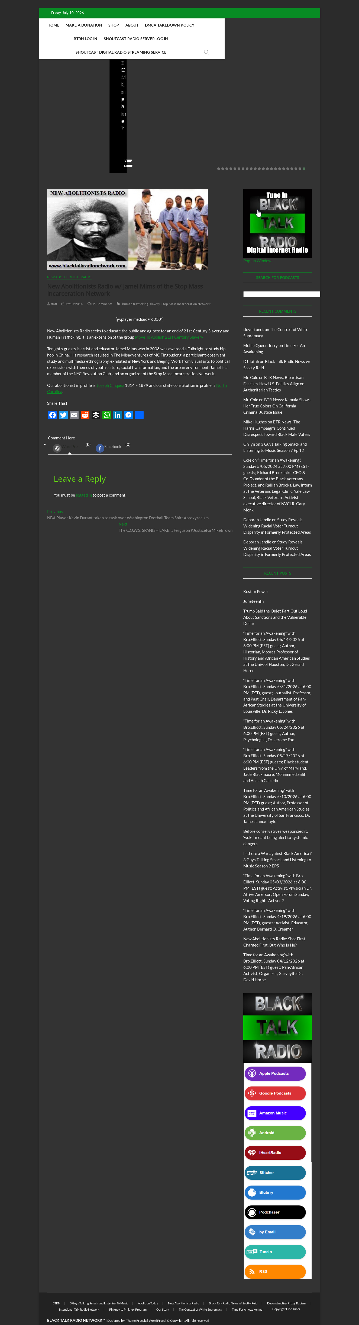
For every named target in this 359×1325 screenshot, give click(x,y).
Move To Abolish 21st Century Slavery (169, 323)
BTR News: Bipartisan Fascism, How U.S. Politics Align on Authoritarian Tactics (273, 370)
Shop (146, 25)
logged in (84, 481)
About (165, 25)
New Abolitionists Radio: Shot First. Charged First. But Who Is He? (213, 118)
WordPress (67, 435)
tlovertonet (253, 316)
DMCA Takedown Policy (202, 25)
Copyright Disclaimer (286, 1295)
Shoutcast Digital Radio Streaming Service (204, 38)
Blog (58, 99)
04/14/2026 (212, 136)
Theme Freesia (136, 1307)
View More (55, 152)
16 (279, 155)
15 (275, 155)
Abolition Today (148, 1290)
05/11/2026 (141, 136)
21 (300, 155)
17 (283, 155)
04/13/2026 (282, 136)
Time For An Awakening (247, 1296)
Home (86, 25)
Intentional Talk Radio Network (79, 1296)
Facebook (108, 435)
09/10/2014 (72, 291)
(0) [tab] (70, 435)
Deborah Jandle (257, 506)
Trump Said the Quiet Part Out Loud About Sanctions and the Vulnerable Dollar (71, 118)
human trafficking (135, 291)
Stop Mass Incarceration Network (186, 291)
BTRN (68, 99)
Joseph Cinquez (110, 372)
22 (304, 155)
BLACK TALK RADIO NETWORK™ (76, 1307)
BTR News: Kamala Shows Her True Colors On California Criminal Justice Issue (277, 392)
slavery (155, 291)
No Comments (58, 144)
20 (296, 155)
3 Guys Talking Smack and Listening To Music (99, 1290)
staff (51, 136)
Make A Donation (116, 25)
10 (255, 155)
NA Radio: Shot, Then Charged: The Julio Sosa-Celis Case (281, 122)
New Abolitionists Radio (286, 106)
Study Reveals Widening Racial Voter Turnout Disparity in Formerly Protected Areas (277, 512)
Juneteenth (253, 587)
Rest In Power (255, 578)
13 (267, 155)
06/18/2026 (71, 136)
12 (263, 155)
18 (287, 155)
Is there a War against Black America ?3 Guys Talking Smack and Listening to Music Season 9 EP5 (277, 846)
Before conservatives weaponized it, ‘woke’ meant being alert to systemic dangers (141, 118)
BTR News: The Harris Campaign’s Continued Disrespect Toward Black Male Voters (276, 414)
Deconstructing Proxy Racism (286, 1290)
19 (291, 155)
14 (271, 155)
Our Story (162, 1296)
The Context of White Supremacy (200, 1296)
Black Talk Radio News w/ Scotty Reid (233, 1290)
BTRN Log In (245, 25)
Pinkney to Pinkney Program (128, 1296)
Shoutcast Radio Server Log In (120, 38)
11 (259, 155)
